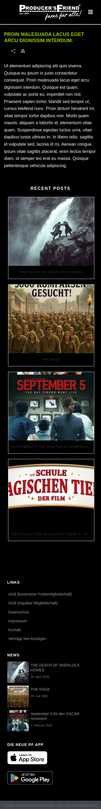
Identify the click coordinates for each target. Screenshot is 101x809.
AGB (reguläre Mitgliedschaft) (33, 603)
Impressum (17, 621)
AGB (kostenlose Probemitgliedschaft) (40, 594)
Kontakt (14, 630)
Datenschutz (18, 612)
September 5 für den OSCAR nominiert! (51, 447)
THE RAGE (51, 360)
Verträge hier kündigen (27, 639)
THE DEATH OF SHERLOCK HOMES (51, 272)
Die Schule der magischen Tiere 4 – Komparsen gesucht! (52, 534)
